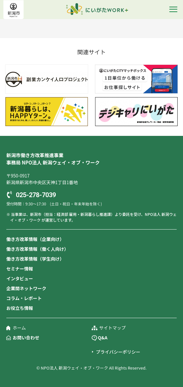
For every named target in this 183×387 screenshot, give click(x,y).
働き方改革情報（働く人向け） (37, 249)
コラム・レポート (24, 298)
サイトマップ (112, 327)
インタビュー (19, 278)
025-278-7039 (36, 195)
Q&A (103, 337)
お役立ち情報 (19, 308)
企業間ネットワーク (26, 288)
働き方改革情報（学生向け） (35, 259)
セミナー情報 (19, 268)
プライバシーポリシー (118, 352)
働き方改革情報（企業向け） (35, 239)
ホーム (19, 327)
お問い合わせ (26, 337)
